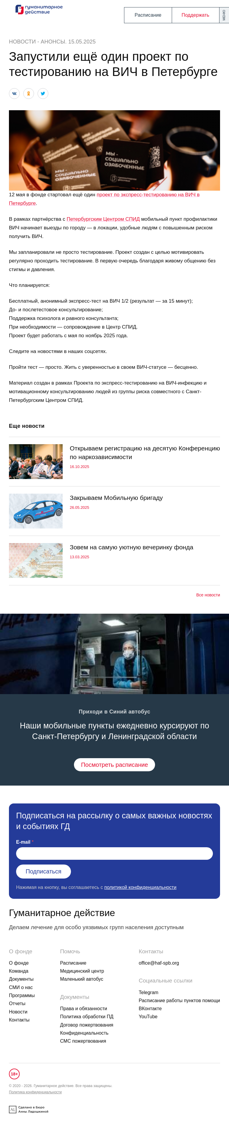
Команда (18, 971)
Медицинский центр (82, 971)
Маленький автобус (81, 979)
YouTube (148, 1016)
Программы (22, 995)
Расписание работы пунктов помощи (179, 1000)
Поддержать (195, 15)
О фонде (19, 963)
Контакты (19, 1019)
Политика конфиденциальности (35, 1092)
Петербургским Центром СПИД (103, 219)
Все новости (208, 595)
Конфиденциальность (84, 1033)
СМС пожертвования (83, 1041)
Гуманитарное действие (62, 912)
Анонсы (53, 42)
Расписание (148, 15)
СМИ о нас (21, 987)
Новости (22, 42)
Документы (21, 979)
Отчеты (17, 1003)
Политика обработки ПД (86, 1016)
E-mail (23, 842)
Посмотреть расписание (114, 764)
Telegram (148, 992)
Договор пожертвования (86, 1024)
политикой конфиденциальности (140, 887)
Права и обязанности (83, 1008)
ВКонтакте (150, 1008)
